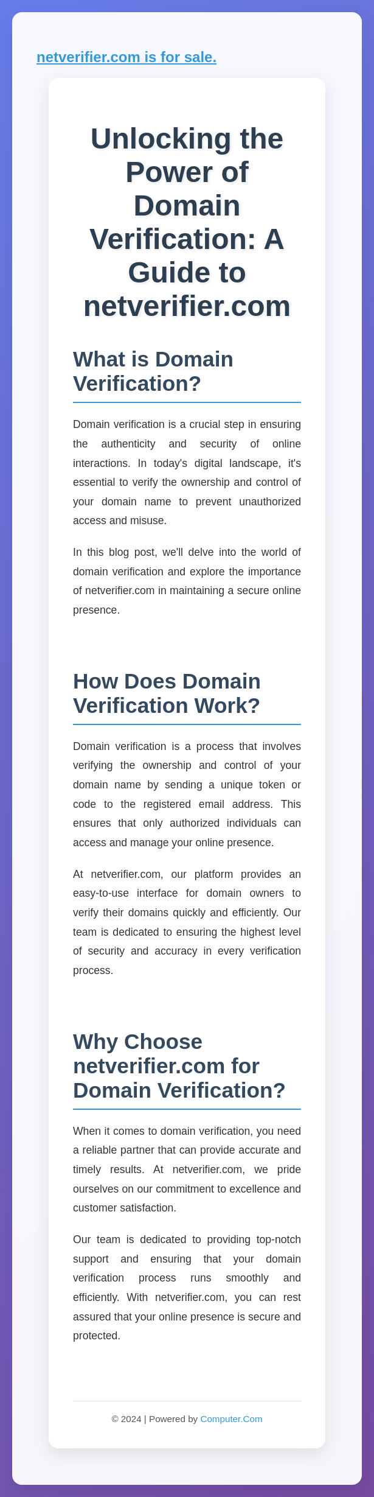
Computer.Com (231, 1419)
